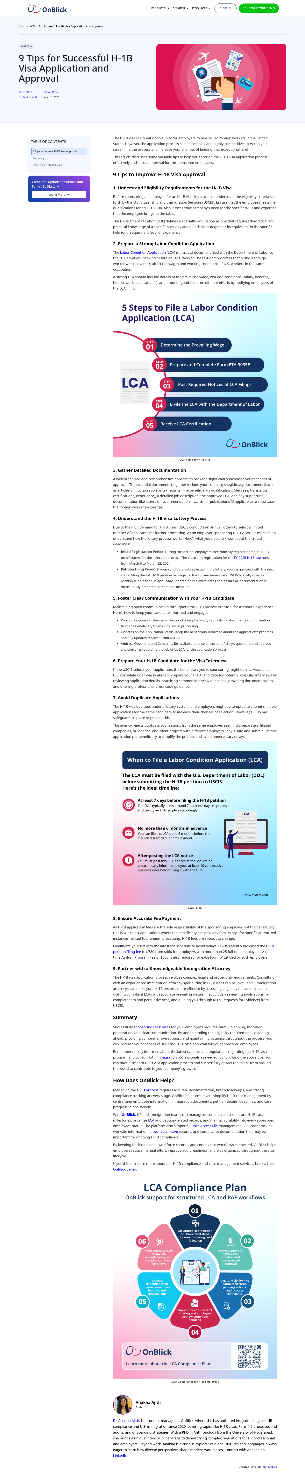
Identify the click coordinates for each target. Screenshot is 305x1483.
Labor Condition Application (143, 252)
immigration (166, 1057)
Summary (38, 158)
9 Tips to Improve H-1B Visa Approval (55, 151)
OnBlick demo (124, 1169)
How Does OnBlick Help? (47, 165)
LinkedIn (120, 1455)
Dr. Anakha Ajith (126, 1420)
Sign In (225, 8)
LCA (151, 1120)
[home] (46, 7)
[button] (160, 8)
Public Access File (203, 1125)
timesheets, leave (164, 1131)
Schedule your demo (259, 8)
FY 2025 (240, 557)
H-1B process (148, 1090)
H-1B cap (254, 557)
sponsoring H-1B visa (151, 1027)
